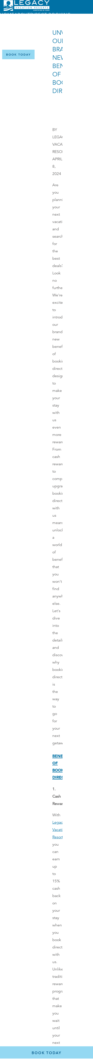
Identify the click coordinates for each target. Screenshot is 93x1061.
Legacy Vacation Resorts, (59, 829)
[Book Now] (18, 54)
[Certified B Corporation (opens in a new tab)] (85, 54)
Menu (25, 39)
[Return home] (26, 9)
